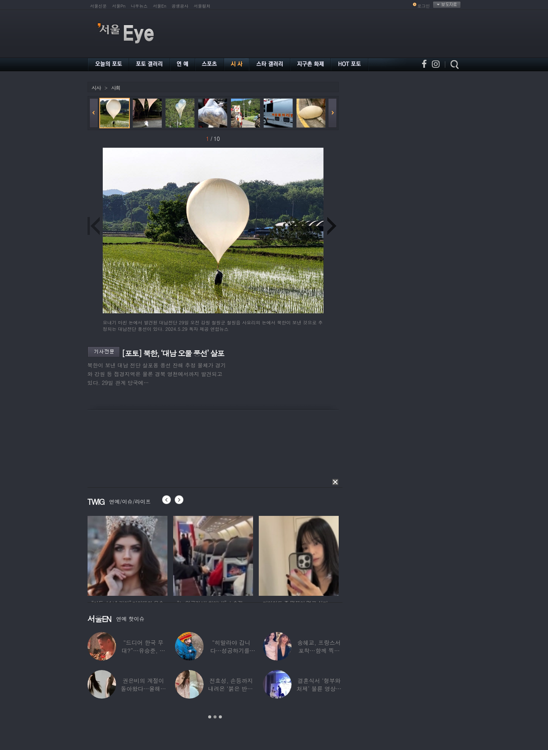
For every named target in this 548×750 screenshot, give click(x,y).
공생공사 (180, 6)
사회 (115, 87)
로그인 (423, 6)
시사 (96, 87)
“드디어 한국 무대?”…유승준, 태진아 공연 (143, 650)
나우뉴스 (139, 6)
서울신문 (98, 6)
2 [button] (215, 716)
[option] (127, 554)
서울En (159, 6)
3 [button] (220, 716)
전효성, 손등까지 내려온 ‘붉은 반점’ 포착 (231, 689)
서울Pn (119, 6)
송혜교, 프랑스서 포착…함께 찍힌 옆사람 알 (319, 650)
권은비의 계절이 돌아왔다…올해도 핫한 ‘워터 (143, 689)
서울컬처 (202, 6)
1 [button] (209, 716)
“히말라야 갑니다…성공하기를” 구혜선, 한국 (231, 650)
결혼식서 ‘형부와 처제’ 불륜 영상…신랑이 (318, 689)
